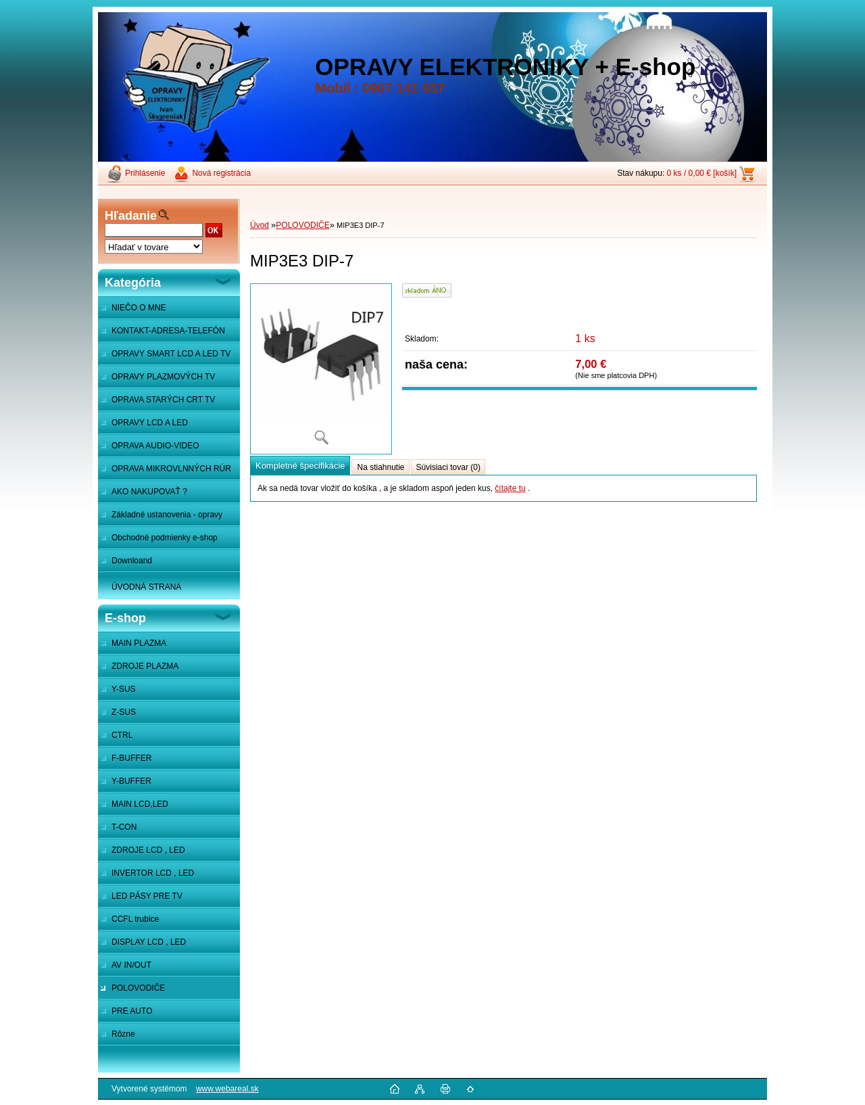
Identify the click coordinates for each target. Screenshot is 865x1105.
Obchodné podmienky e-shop (165, 537)
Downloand (132, 560)
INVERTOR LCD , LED (153, 873)
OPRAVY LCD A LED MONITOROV (143, 426)
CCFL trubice (135, 919)
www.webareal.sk (227, 1089)
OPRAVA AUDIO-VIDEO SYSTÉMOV (148, 449)
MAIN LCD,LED (140, 804)
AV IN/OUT (131, 965)
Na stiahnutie (380, 467)
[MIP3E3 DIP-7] (321, 369)
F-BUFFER (131, 758)
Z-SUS (124, 712)
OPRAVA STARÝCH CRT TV (163, 399)
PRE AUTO (132, 1011)
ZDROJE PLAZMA (145, 666)
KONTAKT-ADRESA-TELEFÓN (168, 330)
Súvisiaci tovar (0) (448, 467)
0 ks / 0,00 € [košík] (702, 173)
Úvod (259, 225)
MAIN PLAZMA (139, 643)
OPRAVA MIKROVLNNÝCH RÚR (171, 468)
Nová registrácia (221, 173)
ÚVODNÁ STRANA (146, 587)
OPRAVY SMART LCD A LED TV (171, 353)
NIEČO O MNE (139, 307)
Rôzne (123, 1034)
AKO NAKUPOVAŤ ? (149, 491)
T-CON (124, 827)
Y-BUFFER (131, 781)
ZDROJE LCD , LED (148, 850)
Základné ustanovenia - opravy (167, 514)
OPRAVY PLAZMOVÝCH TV (163, 376)
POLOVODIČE (138, 988)
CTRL (122, 735)
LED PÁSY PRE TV (147, 896)
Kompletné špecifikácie (300, 466)
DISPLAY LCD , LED (149, 942)
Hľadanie (131, 215)
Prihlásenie (145, 173)
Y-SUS (124, 689)
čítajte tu (510, 488)
